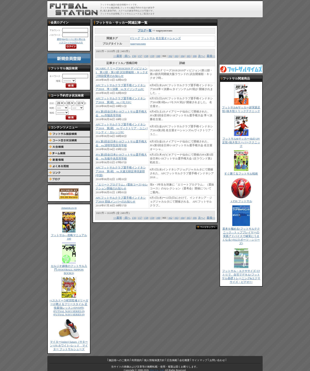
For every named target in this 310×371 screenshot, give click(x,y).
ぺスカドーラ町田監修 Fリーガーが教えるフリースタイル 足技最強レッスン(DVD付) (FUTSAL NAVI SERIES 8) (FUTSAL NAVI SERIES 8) (69, 307)
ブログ (68, 179)
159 (152, 56)
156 (134, 56)
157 (140, 56)
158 (146, 56)
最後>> (211, 56)
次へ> (201, 56)
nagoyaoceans (138, 43)
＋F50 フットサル (241, 201)
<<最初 (117, 56)
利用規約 (137, 360)
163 (176, 56)
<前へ (126, 56)
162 (170, 56)
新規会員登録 (68, 58)
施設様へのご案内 (119, 360)
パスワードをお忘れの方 (71, 42)
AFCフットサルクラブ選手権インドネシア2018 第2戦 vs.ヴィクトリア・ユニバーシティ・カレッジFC (122, 128)
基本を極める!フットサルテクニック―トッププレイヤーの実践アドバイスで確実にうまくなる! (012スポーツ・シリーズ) (241, 236)
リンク (68, 173)
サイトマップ (199, 360)
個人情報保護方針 (154, 360)
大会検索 (68, 147)
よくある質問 (68, 166)
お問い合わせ (217, 360)
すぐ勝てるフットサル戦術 (241, 173)
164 (182, 56)
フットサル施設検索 (68, 134)
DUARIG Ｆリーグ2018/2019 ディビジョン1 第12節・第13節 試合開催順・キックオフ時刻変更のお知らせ (122, 72)
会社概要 (184, 360)
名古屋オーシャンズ (168, 38)
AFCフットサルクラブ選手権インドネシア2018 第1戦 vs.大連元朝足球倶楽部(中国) (121, 171)
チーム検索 (68, 153)
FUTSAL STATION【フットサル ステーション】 (74, 9)
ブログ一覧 (145, 30)
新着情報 (68, 160)
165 (188, 56)
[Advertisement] (211, 9)
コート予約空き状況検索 (68, 140)
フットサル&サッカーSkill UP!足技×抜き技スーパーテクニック (241, 142)
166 (194, 56)
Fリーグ (135, 38)
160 (158, 56)
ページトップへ (206, 227)
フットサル (148, 38)
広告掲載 (172, 360)
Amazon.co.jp (69, 207)
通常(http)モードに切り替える (71, 39)
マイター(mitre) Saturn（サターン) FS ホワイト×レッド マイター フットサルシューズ (69, 345)
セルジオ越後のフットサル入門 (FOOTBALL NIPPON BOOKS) (69, 270)
